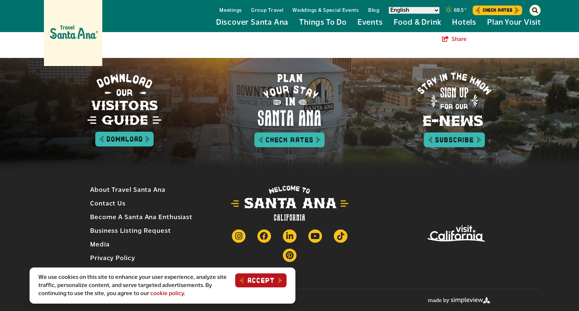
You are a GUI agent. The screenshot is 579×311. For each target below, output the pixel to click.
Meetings (230, 10)
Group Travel (267, 10)
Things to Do (323, 23)
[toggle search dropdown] (535, 10)
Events (370, 23)
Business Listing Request (130, 231)
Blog (374, 10)
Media (100, 244)
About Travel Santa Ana (127, 190)
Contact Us (108, 203)
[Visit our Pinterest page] (290, 255)
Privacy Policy (112, 258)
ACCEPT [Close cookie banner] (261, 280)
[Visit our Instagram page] (239, 236)
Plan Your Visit (514, 23)
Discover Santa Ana (252, 23)
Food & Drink (418, 23)
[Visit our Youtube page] (315, 236)
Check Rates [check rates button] (289, 140)
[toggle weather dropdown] (456, 10)
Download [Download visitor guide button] (124, 139)
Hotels (464, 23)
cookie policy (167, 294)
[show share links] (454, 39)
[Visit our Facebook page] (264, 236)
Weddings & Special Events (325, 10)
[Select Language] (414, 10)
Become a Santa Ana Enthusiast (141, 217)
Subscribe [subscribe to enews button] (454, 140)
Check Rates (497, 10)
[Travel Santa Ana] (73, 33)
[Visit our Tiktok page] (340, 236)
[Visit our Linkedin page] (290, 236)
